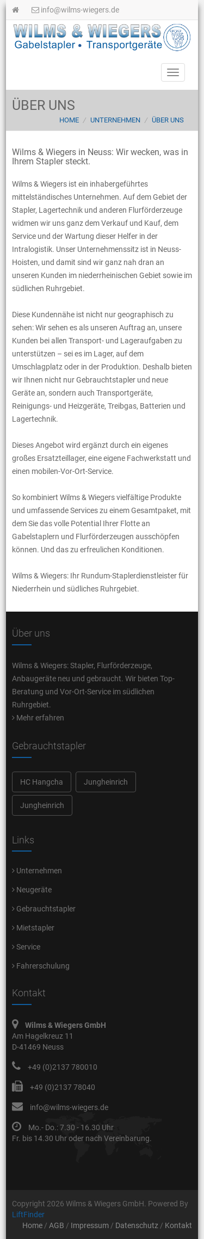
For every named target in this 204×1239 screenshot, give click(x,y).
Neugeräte (32, 889)
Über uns (168, 120)
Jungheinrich (106, 782)
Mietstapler (33, 927)
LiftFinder (28, 1214)
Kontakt (178, 1225)
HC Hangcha (41, 782)
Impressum (90, 1225)
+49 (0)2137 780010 (62, 1067)
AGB (56, 1225)
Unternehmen (115, 120)
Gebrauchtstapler (44, 908)
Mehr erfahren (38, 717)
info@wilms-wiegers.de (75, 9)
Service (26, 946)
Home (69, 120)
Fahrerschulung (41, 965)
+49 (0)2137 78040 (62, 1087)
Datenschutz (136, 1225)
